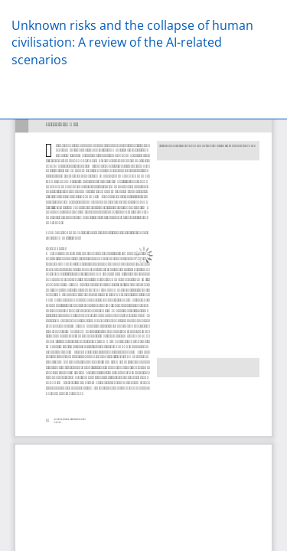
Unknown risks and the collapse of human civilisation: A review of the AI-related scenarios (132, 43)
